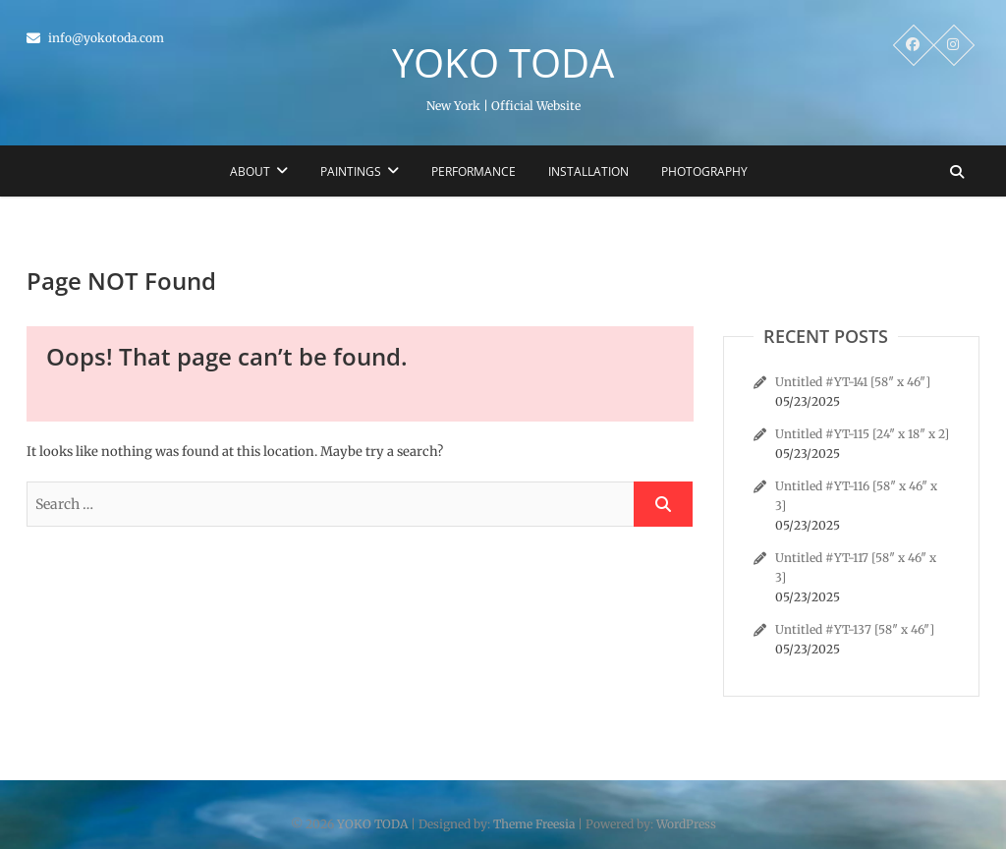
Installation (588, 171)
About (250, 171)
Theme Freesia (534, 824)
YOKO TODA (503, 62)
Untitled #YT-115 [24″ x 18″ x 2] (862, 433)
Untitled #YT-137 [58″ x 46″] (854, 629)
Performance (473, 171)
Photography (704, 171)
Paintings (350, 171)
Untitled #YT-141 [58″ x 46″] (852, 381)
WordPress (686, 824)
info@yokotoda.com (95, 37)
